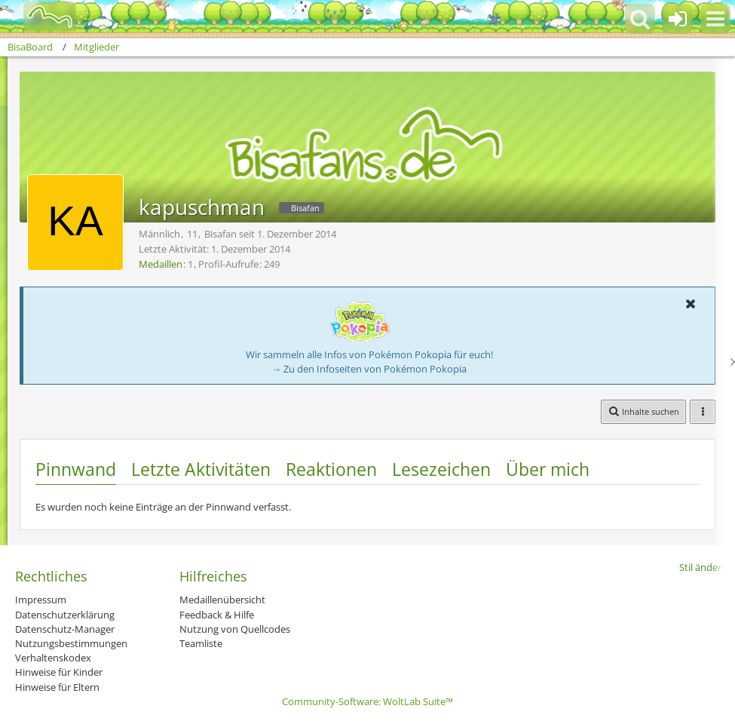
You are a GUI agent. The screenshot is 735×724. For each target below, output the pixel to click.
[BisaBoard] (40, 17)
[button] (715, 19)
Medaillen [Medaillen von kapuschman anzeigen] (160, 264)
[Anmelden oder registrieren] (678, 19)
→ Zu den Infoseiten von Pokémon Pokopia (369, 369)
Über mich (548, 469)
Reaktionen (331, 469)
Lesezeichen (441, 469)
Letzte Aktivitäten (201, 469)
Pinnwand (75, 469)
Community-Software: (367, 701)
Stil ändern (703, 567)
